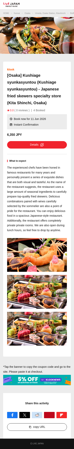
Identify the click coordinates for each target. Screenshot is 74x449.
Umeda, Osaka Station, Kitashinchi (50, 13)
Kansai (17, 13)
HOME (6, 13)
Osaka (27, 13)
